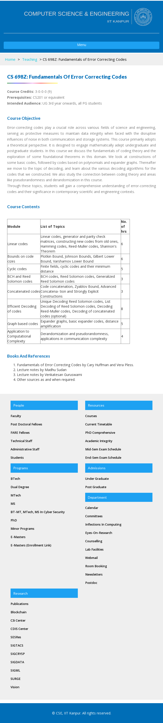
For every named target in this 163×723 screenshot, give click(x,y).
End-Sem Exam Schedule (103, 458)
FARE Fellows (20, 433)
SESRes (16, 637)
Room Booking (96, 566)
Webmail (91, 558)
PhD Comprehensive (100, 433)
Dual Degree (20, 487)
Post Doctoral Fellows (26, 424)
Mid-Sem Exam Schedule (103, 449)
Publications (19, 604)
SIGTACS (17, 645)
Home (10, 59)
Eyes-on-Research (98, 533)
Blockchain (19, 612)
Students (17, 458)
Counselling (93, 541)
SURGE (16, 679)
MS (13, 504)
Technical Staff (21, 441)
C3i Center (18, 620)
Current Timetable (98, 424)
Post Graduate (95, 487)
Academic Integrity (98, 441)
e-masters (18, 537)
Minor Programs (22, 529)
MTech (16, 495)
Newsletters (94, 574)
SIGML (15, 670)
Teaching (29, 59)
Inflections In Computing (103, 524)
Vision (15, 687)
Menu (45, 45)
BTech (15, 479)
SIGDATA (17, 662)
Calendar (91, 508)
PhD (14, 520)
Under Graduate (97, 479)
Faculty (16, 416)
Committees (94, 516)
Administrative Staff (25, 449)
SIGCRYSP (18, 654)
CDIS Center (19, 629)
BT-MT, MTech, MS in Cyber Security (38, 512)
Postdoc (91, 583)
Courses (91, 416)
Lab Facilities (94, 549)
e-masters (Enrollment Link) (31, 545)
